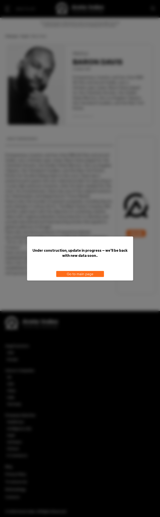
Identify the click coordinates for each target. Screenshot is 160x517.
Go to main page (80, 274)
